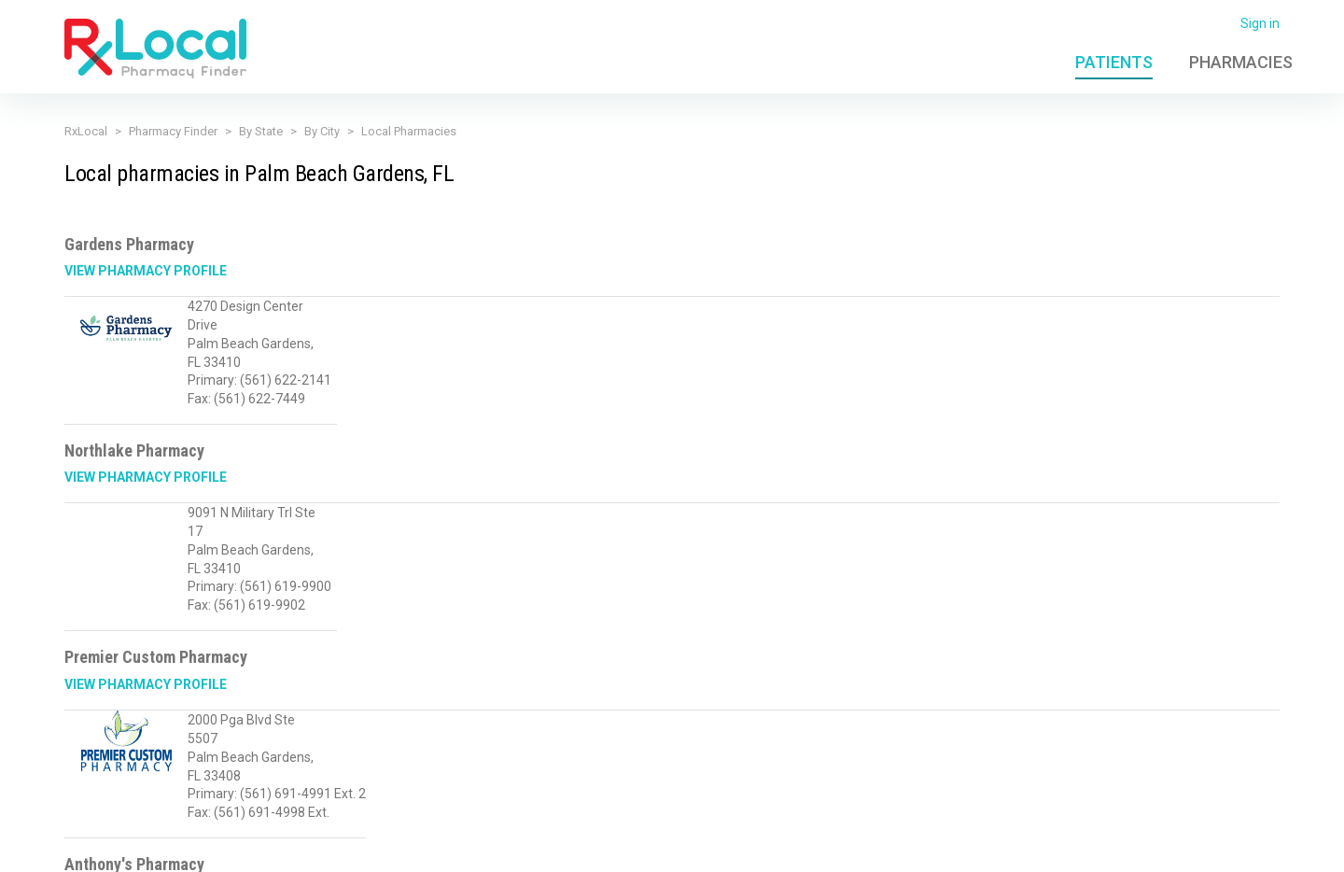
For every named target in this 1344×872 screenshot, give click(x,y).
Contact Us (1049, 846)
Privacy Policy (349, 846)
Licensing (527, 846)
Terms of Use (444, 846)
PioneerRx (1249, 846)
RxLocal (85, 131)
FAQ (989, 846)
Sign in (1260, 23)
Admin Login (924, 846)
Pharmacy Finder (173, 131)
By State (261, 131)
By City (322, 131)
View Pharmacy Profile (145, 270)
